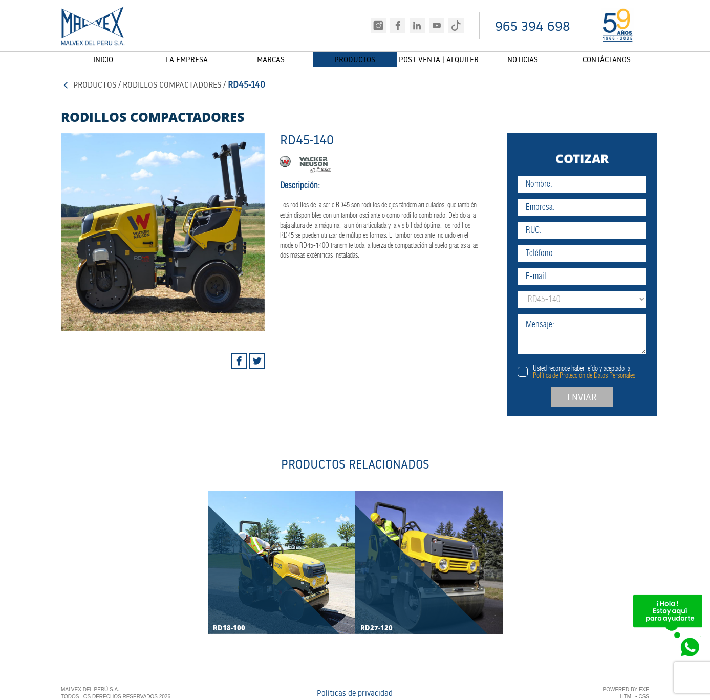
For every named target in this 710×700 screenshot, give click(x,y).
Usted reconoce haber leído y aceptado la (613, 372)
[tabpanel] (148, 232)
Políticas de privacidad (355, 694)
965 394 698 (532, 25)
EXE (644, 690)
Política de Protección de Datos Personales (613, 375)
